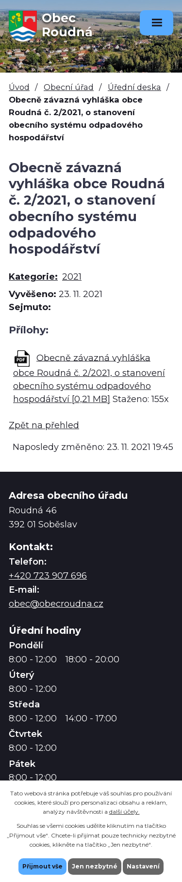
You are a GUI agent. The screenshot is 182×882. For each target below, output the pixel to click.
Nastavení (143, 866)
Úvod (19, 87)
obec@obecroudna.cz (56, 603)
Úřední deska (134, 87)
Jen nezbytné (94, 866)
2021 (72, 276)
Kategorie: (33, 276)
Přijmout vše (42, 866)
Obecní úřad (69, 87)
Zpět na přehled (44, 425)
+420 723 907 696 (48, 575)
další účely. (124, 811)
